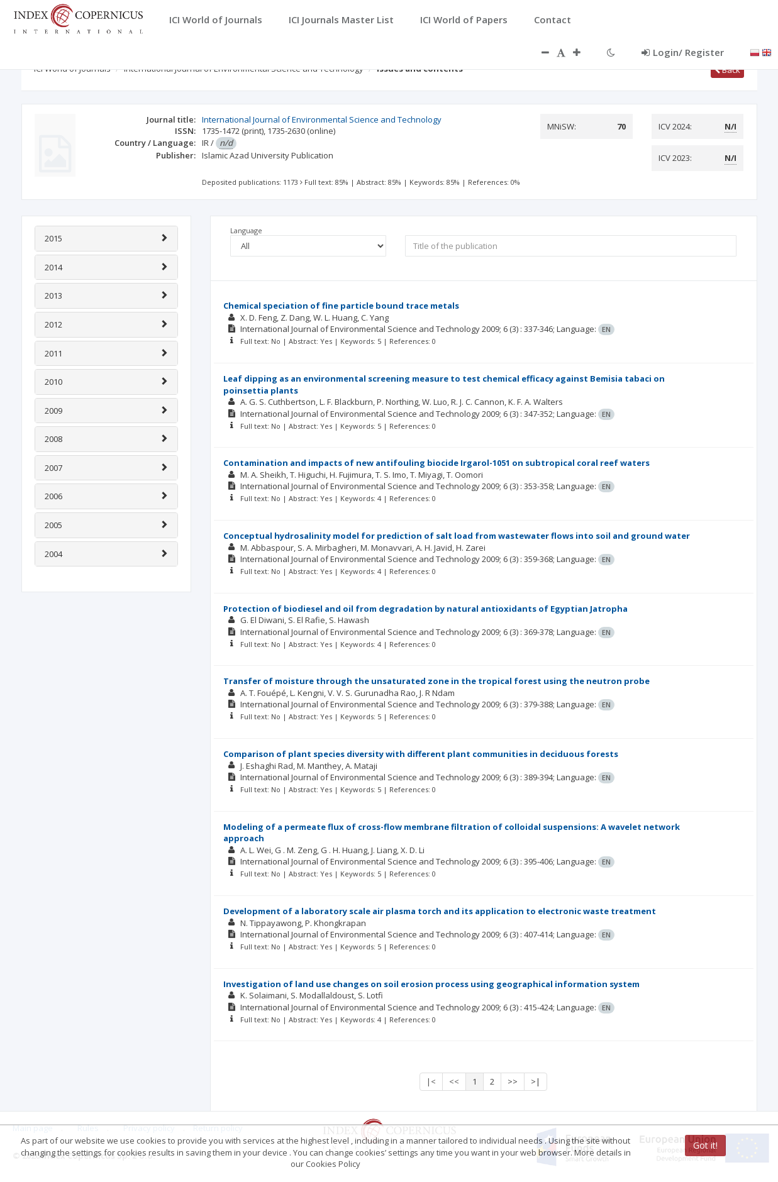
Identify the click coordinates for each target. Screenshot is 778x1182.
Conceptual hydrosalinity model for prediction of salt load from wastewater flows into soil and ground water (456, 535)
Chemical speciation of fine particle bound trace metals (341, 305)
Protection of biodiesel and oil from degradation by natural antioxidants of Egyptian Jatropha (425, 608)
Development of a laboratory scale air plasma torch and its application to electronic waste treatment (439, 911)
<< (454, 1081)
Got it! (705, 1145)
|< (431, 1081)
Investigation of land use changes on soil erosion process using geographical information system (431, 984)
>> (513, 1081)
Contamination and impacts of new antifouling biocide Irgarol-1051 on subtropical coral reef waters (436, 462)
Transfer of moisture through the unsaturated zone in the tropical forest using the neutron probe (436, 681)
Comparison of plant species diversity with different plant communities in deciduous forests (420, 753)
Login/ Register (683, 52)
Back (727, 69)
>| (535, 1081)
